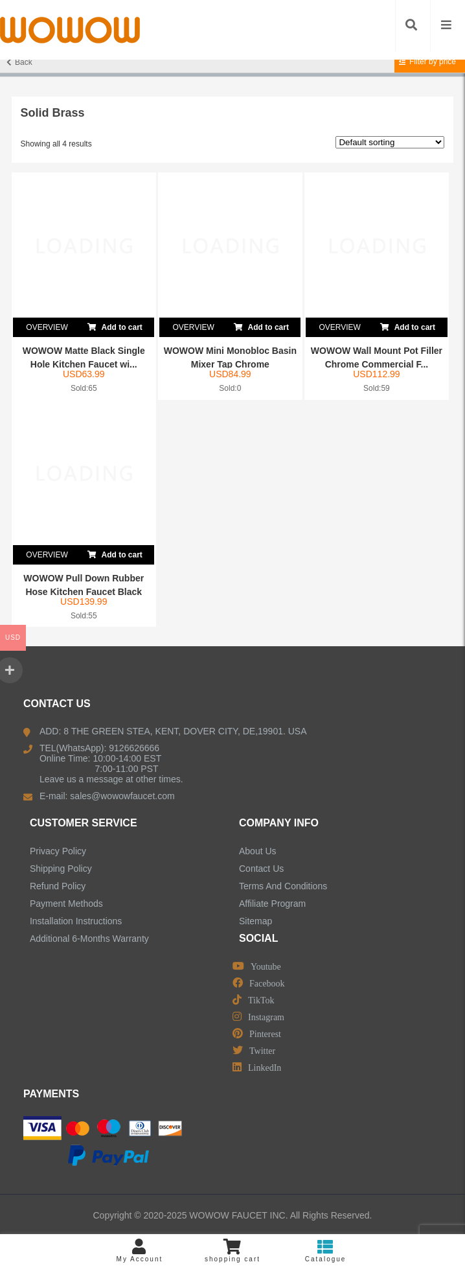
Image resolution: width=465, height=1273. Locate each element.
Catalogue (325, 1251)
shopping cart (232, 1251)
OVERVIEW (46, 327)
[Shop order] (389, 142)
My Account (140, 1251)
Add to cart (114, 325)
